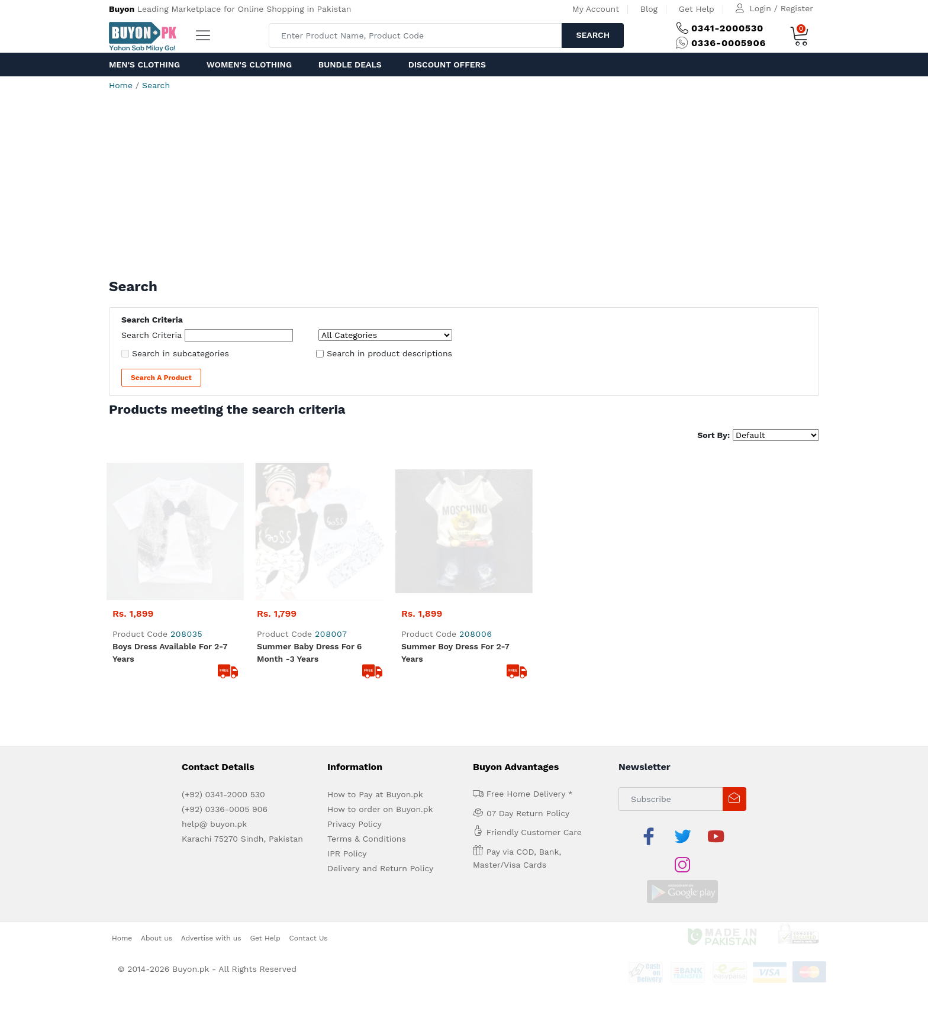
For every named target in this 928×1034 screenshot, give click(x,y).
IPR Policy (346, 716)
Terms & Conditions (366, 701)
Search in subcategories (180, 353)
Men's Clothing (144, 64)
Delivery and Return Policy (380, 731)
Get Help (696, 9)
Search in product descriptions (389, 353)
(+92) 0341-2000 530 (223, 657)
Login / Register (781, 8)
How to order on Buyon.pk (380, 672)
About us (156, 772)
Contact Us (308, 772)
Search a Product (161, 377)
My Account (595, 9)
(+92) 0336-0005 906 (225, 672)
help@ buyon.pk (214, 686)
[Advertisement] (464, 189)
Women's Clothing (249, 64)
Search (593, 35)
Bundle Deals (350, 64)
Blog (649, 9)
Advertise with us (211, 772)
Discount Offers (447, 64)
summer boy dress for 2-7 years (455, 515)
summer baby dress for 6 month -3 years (309, 515)
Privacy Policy (354, 686)
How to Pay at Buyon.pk (375, 657)
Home (121, 85)
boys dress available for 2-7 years (169, 515)
